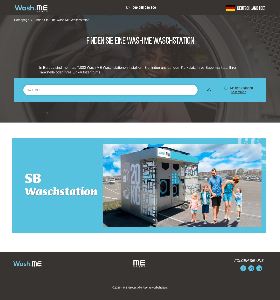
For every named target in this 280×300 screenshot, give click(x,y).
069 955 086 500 (144, 7)
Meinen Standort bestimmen (238, 90)
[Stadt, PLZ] (110, 90)
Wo (209, 89)
